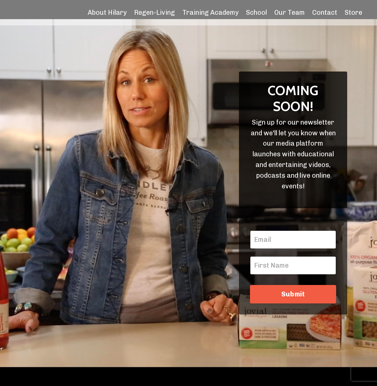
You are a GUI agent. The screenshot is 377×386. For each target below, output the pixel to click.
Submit (293, 294)
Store (353, 12)
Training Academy (210, 12)
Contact (324, 12)
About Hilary (107, 12)
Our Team (289, 12)
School (256, 12)
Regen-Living (154, 12)
